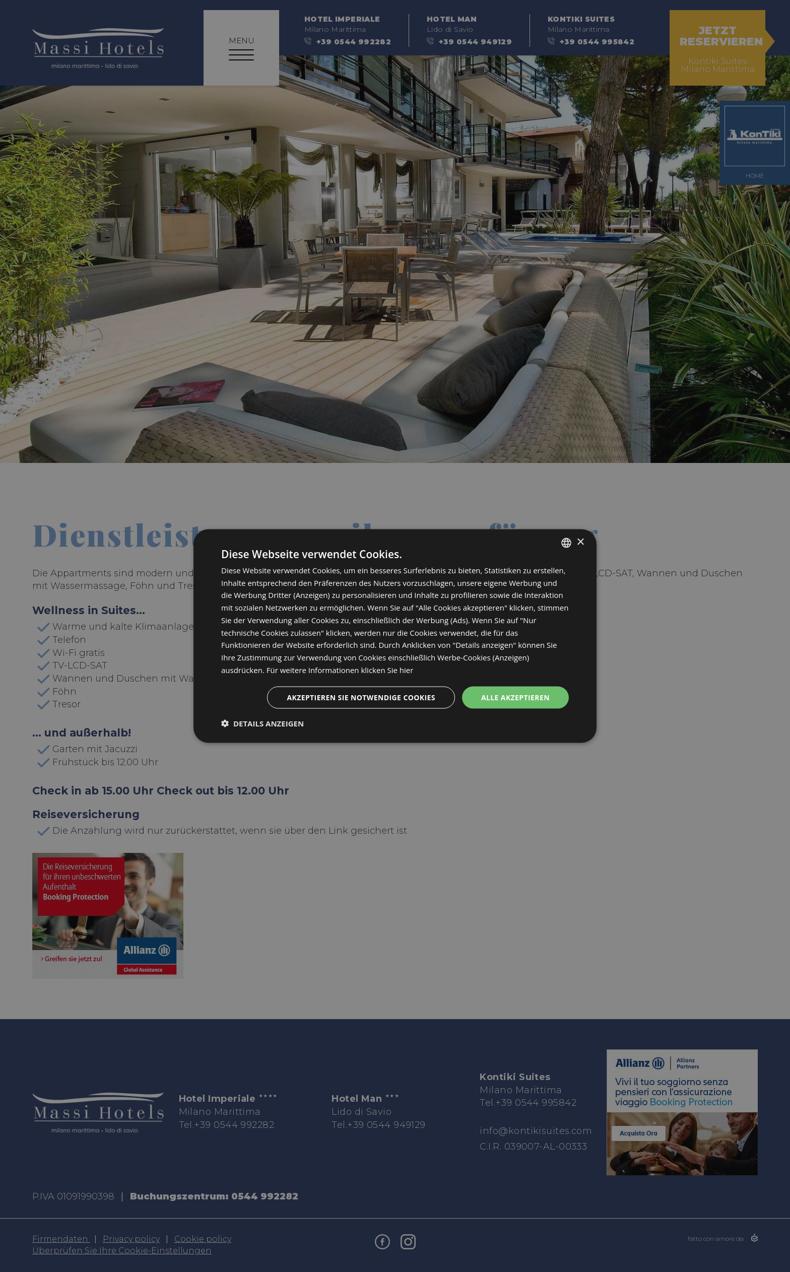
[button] (262, 723)
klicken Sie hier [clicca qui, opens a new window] (387, 669)
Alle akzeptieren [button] (515, 697)
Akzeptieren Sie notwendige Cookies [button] (361, 697)
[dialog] (395, 636)
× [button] (580, 542)
